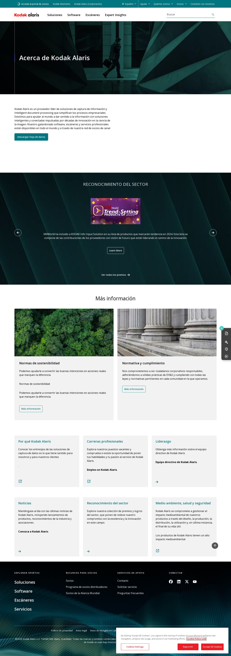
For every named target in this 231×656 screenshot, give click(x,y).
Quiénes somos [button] (162, 3)
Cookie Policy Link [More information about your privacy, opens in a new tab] (196, 638)
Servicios (23, 609)
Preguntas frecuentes (130, 593)
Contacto (122, 581)
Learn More (115, 250)
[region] (172, 640)
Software (23, 591)
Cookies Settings (135, 646)
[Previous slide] (17, 232)
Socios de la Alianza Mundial (83, 593)
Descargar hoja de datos (31, 136)
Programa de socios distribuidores (86, 587)
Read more (46, 461)
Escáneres (24, 600)
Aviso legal (81, 630)
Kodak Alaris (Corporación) (88, 3)
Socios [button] (180, 3)
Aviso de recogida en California (106, 630)
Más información (31, 408)
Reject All (188, 646)
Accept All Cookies (212, 646)
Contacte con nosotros (203, 3)
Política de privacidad (62, 630)
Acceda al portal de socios (33, 4)
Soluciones (24, 582)
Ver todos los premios (113, 274)
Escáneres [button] (93, 15)
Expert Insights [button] (115, 15)
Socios (70, 581)
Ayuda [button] (143, 3)
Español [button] (129, 3)
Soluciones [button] (54, 15)
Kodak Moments (61, 3)
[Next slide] (213, 232)
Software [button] (73, 15)
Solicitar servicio (127, 587)
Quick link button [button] (221, 328)
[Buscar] (189, 14)
